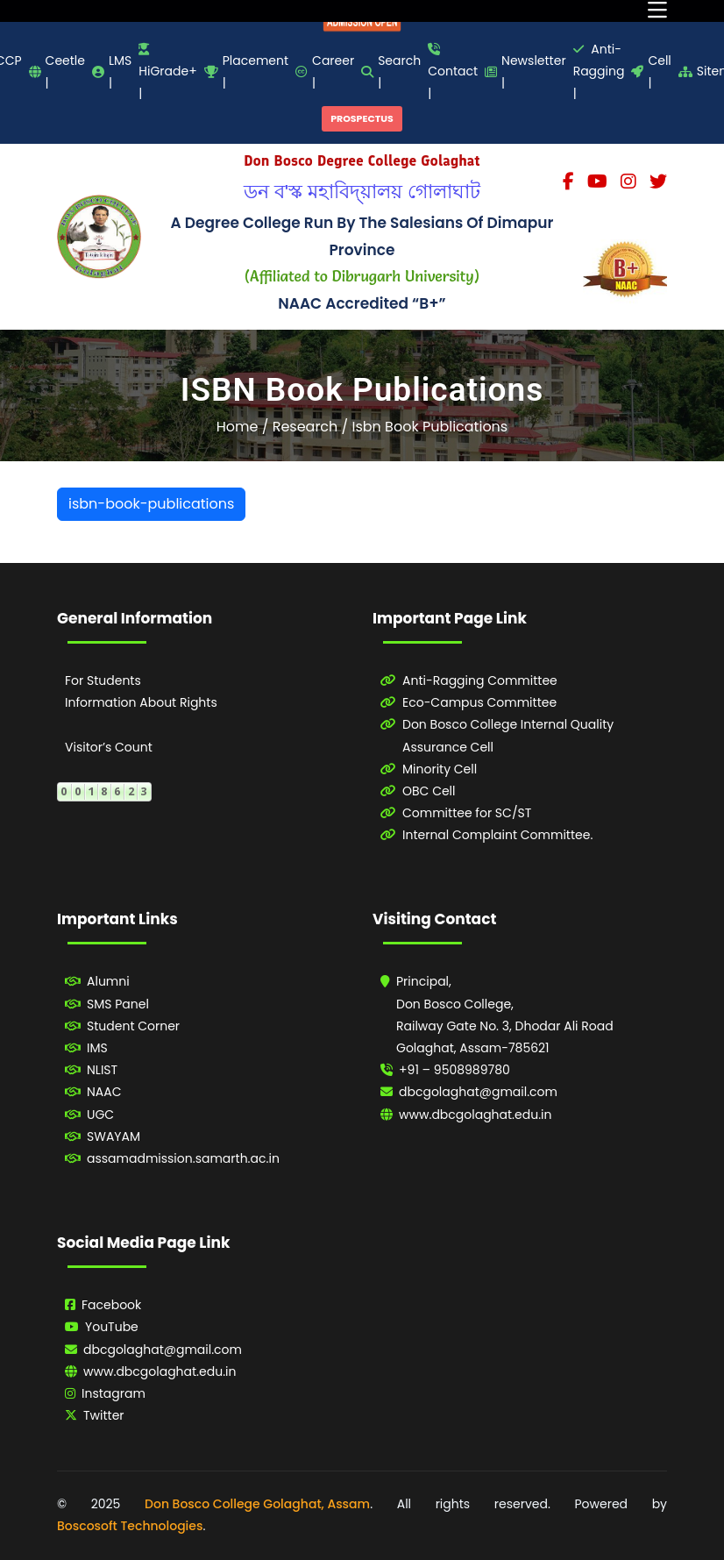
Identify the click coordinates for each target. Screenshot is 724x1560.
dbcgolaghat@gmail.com (478, 1092)
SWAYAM (113, 1136)
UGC (100, 1114)
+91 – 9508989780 (454, 1070)
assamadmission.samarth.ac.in (183, 1158)
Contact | (453, 72)
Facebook (111, 1305)
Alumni (108, 981)
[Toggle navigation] (657, 11)
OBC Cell (429, 791)
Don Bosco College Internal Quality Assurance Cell (508, 735)
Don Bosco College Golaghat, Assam (257, 1504)
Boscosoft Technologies (129, 1526)
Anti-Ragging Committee (479, 680)
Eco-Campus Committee (479, 702)
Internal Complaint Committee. (497, 835)
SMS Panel (118, 1004)
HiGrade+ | (167, 72)
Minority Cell (439, 769)
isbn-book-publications (151, 504)
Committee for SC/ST (466, 813)
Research (305, 427)
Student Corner (133, 1026)
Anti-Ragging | (599, 71)
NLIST (102, 1070)
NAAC (104, 1092)
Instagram (114, 1393)
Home (237, 427)
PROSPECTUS (362, 118)
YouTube (111, 1327)
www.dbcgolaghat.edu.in (475, 1114)
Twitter (103, 1415)
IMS (97, 1048)
